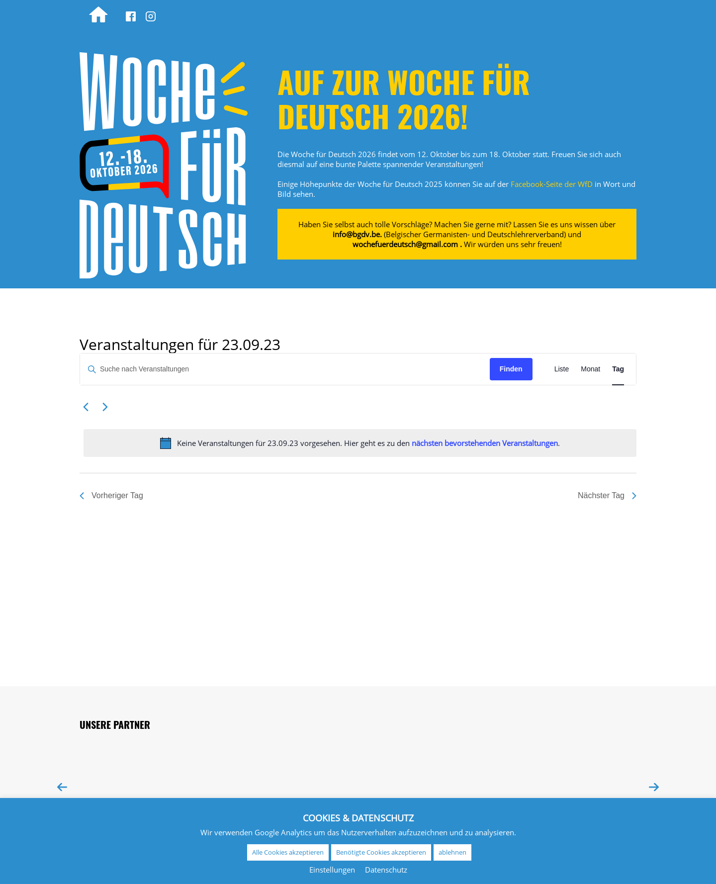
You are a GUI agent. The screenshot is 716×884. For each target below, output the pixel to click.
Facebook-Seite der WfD (552, 184)
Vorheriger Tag (111, 495)
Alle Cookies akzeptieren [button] (288, 852)
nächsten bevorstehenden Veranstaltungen (485, 443)
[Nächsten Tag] (105, 407)
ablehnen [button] (452, 852)
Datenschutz (386, 870)
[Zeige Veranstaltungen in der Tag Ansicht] (618, 369)
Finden (511, 369)
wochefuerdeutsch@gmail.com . (407, 244)
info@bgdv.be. (357, 234)
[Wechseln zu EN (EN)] (615, 14)
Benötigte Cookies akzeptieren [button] (381, 852)
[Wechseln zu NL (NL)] (555, 14)
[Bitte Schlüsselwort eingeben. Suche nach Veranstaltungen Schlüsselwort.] (285, 369)
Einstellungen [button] (332, 870)
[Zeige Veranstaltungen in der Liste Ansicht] (561, 369)
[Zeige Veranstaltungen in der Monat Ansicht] (590, 369)
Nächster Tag (607, 495)
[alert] (360, 443)
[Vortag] (85, 407)
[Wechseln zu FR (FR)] (585, 14)
